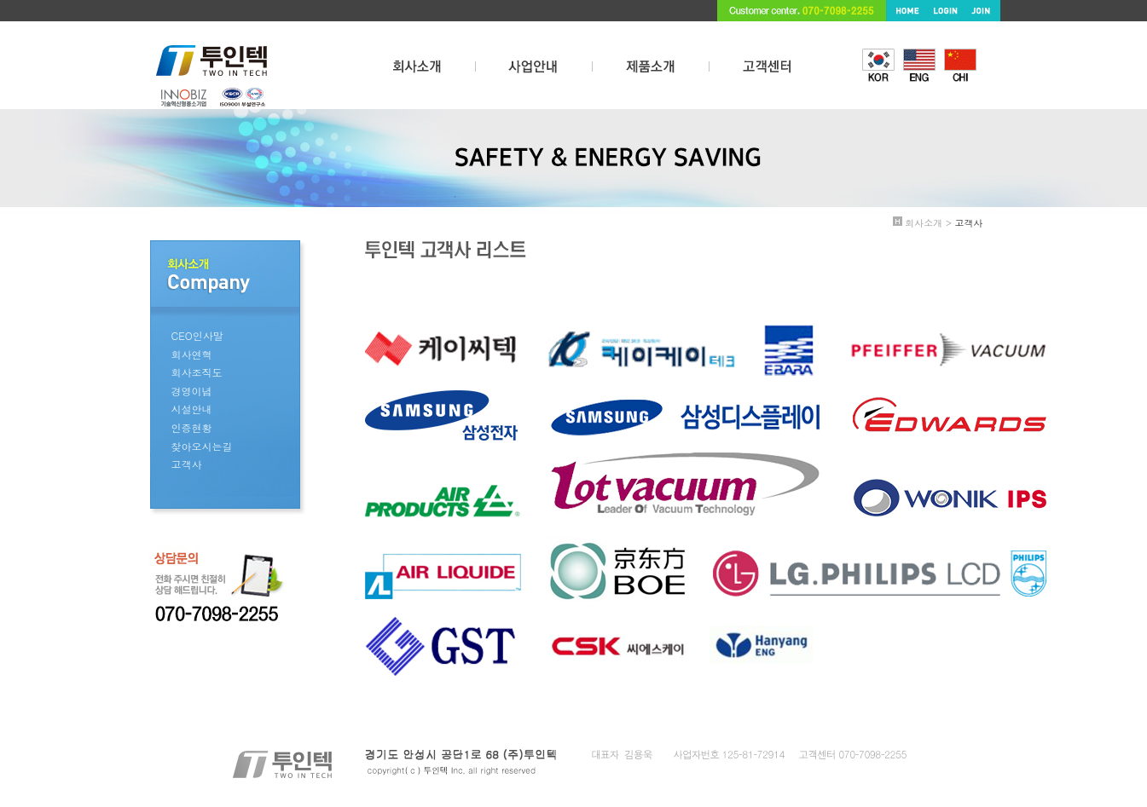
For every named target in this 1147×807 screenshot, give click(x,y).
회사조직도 (197, 372)
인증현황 (191, 427)
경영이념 (191, 390)
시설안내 (191, 408)
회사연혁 (191, 354)
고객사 (186, 464)
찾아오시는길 (202, 446)
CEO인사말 (197, 335)
